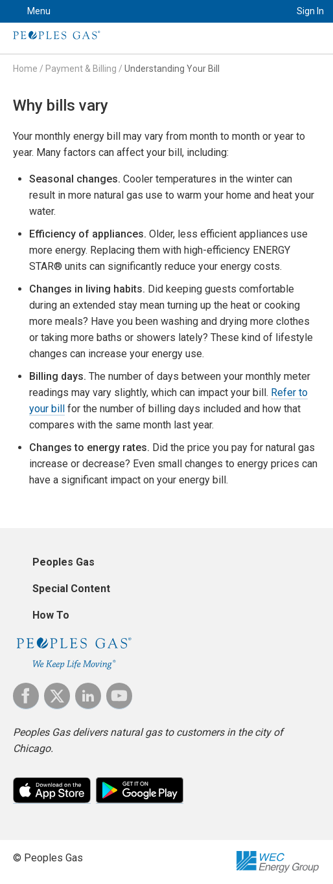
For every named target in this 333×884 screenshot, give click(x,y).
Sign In (310, 11)
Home (25, 68)
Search (265, 11)
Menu (39, 11)
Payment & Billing (81, 68)
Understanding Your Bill (172, 68)
